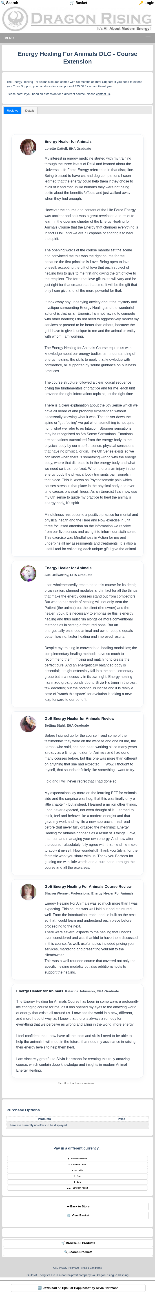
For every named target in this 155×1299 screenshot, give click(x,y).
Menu (9, 38)
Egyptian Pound (77, 1188)
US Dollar (78, 1170)
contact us (103, 94)
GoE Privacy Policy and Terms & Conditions (77, 1267)
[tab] (12, 110)
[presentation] (29, 110)
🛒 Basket (78, 3)
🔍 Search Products (78, 1252)
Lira (77, 1182)
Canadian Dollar (77, 1164)
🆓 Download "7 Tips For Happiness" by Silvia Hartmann (78, 1288)
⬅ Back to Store (78, 1206)
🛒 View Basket (78, 1215)
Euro (77, 1176)
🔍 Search (9, 3)
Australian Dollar (77, 1158)
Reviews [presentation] (12, 110)
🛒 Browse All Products (78, 1243)
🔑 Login (146, 3)
